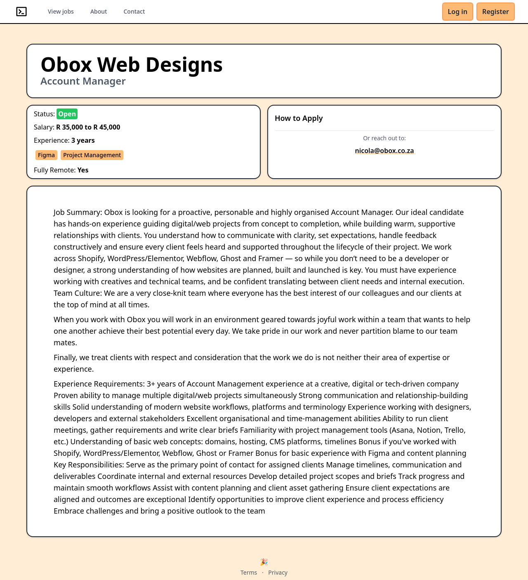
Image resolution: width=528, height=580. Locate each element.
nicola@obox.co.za (384, 150)
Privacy (278, 572)
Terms (248, 572)
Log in (458, 11)
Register (495, 11)
